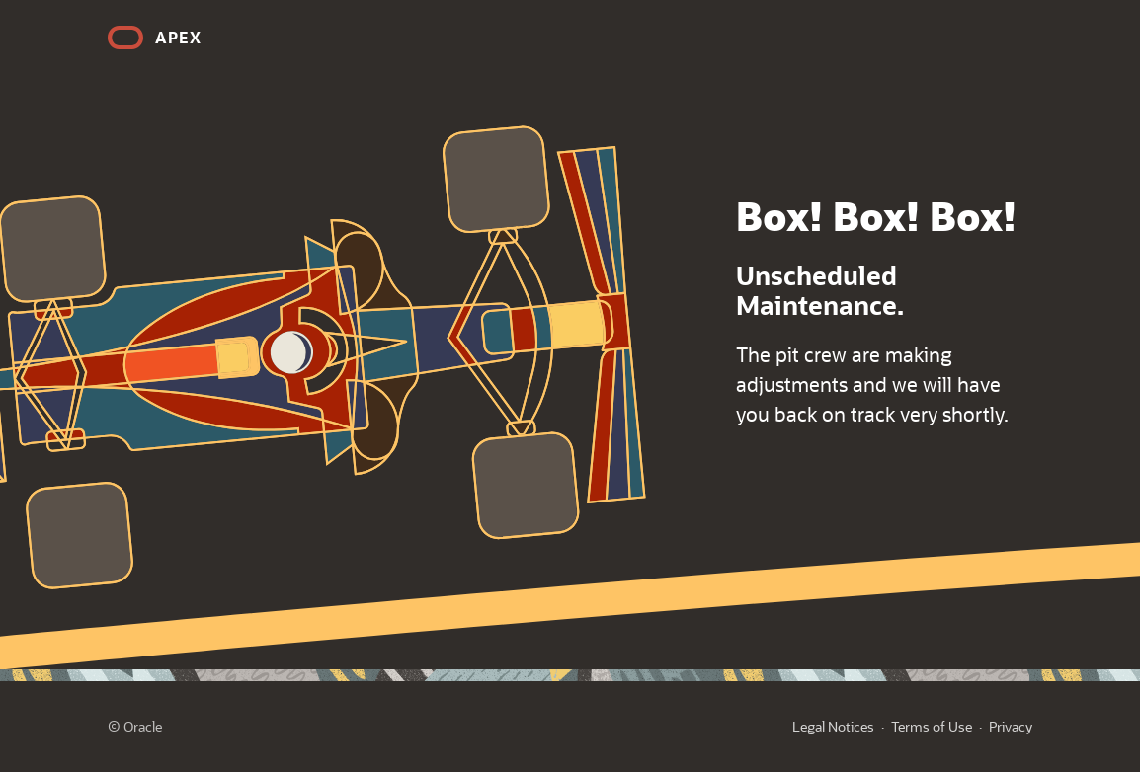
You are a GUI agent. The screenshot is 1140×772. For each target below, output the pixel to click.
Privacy (1010, 726)
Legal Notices (833, 726)
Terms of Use (931, 726)
